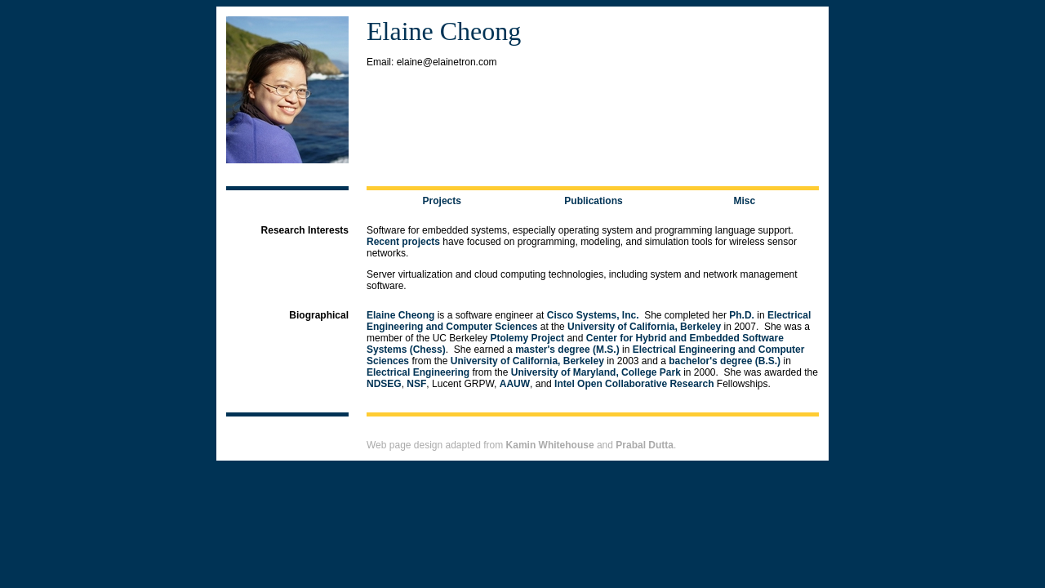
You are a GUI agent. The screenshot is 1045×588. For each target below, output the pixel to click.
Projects (442, 201)
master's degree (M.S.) (567, 349)
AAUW (515, 384)
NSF (416, 384)
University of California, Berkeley (644, 326)
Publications (593, 201)
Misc (744, 201)
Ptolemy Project (527, 338)
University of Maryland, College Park (596, 372)
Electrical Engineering (418, 372)
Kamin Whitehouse (550, 445)
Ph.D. (741, 315)
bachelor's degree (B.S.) (724, 361)
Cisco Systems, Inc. (593, 315)
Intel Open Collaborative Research (634, 384)
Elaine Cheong (400, 315)
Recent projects (403, 241)
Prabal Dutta (645, 445)
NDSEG (384, 384)
